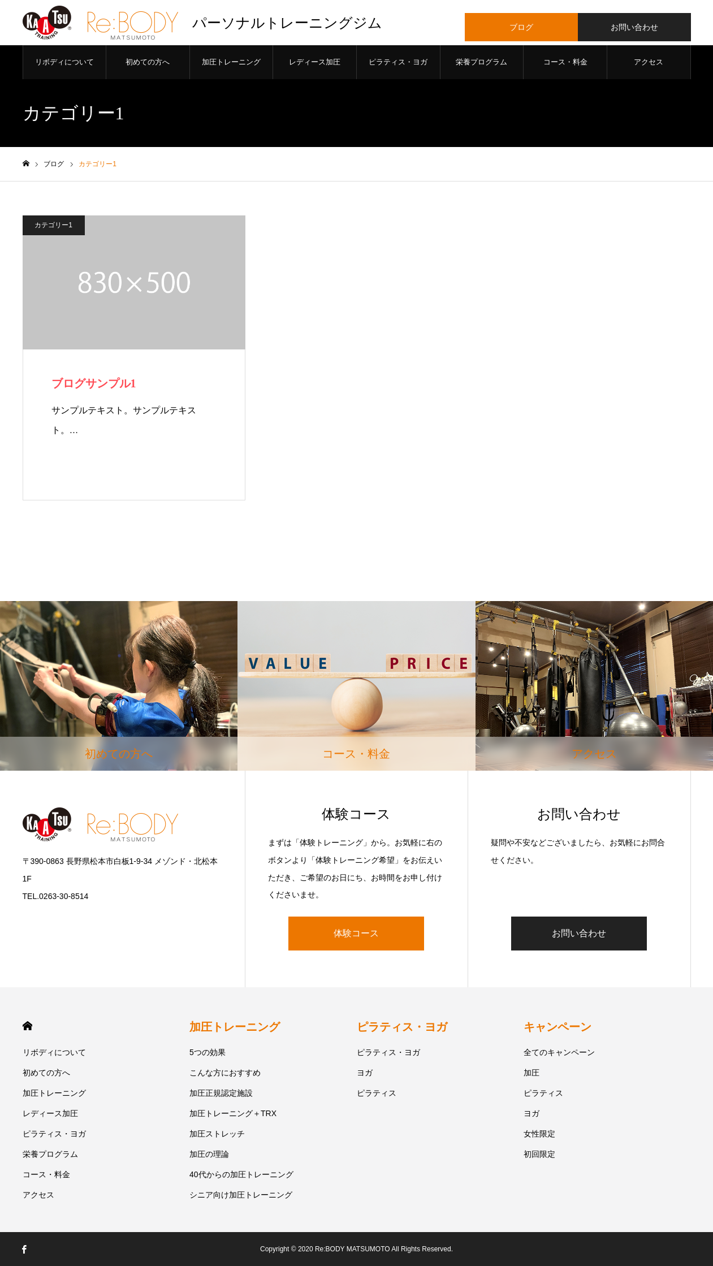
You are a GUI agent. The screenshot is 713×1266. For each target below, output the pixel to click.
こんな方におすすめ (225, 1072)
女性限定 (539, 1133)
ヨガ (365, 1072)
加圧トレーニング (231, 62)
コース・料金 (565, 62)
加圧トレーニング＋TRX (232, 1113)
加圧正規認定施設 (221, 1093)
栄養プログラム (481, 62)
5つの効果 (207, 1052)
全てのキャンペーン (559, 1052)
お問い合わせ (579, 933)
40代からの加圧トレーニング (241, 1174)
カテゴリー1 (53, 225)
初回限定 (539, 1154)
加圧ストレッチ (217, 1133)
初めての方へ (148, 62)
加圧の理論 (209, 1154)
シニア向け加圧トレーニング (240, 1194)
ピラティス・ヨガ (398, 62)
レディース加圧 (314, 62)
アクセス (648, 62)
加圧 (531, 1072)
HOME (27, 1026)
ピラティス (376, 1093)
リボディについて (64, 62)
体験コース (356, 933)
